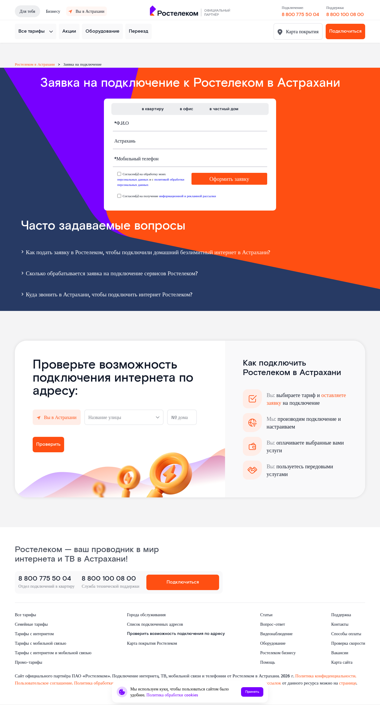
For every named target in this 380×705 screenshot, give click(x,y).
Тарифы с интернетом (34, 633)
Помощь (267, 662)
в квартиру (153, 109)
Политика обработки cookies (172, 694)
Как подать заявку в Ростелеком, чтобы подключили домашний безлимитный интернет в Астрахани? (145, 251)
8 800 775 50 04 (300, 15)
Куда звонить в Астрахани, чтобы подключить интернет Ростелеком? (106, 293)
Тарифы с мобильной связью (40, 643)
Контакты (340, 624)
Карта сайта (341, 662)
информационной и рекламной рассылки (187, 196)
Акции (69, 31)
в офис (186, 109)
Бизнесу (53, 11)
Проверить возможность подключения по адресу (176, 633)
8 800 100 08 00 (345, 15)
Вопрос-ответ (272, 624)
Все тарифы (31, 31)
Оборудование (102, 31)
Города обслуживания (146, 614)
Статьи (266, 614)
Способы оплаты (346, 633)
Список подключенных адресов (155, 624)
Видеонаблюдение (276, 633)
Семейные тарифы (31, 624)
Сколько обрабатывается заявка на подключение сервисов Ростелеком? (109, 272)
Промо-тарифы (28, 662)
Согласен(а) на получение (169, 196)
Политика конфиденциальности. (325, 676)
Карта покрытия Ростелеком (152, 643)
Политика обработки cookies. (102, 683)
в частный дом (224, 109)
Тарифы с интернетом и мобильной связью (53, 652)
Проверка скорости (348, 643)
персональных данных (132, 179)
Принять (252, 692)
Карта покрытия (302, 31)
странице (347, 683)
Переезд (138, 31)
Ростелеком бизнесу (278, 652)
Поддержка (341, 614)
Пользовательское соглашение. (44, 683)
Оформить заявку (229, 179)
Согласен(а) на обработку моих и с (150, 179)
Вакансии (339, 652)
